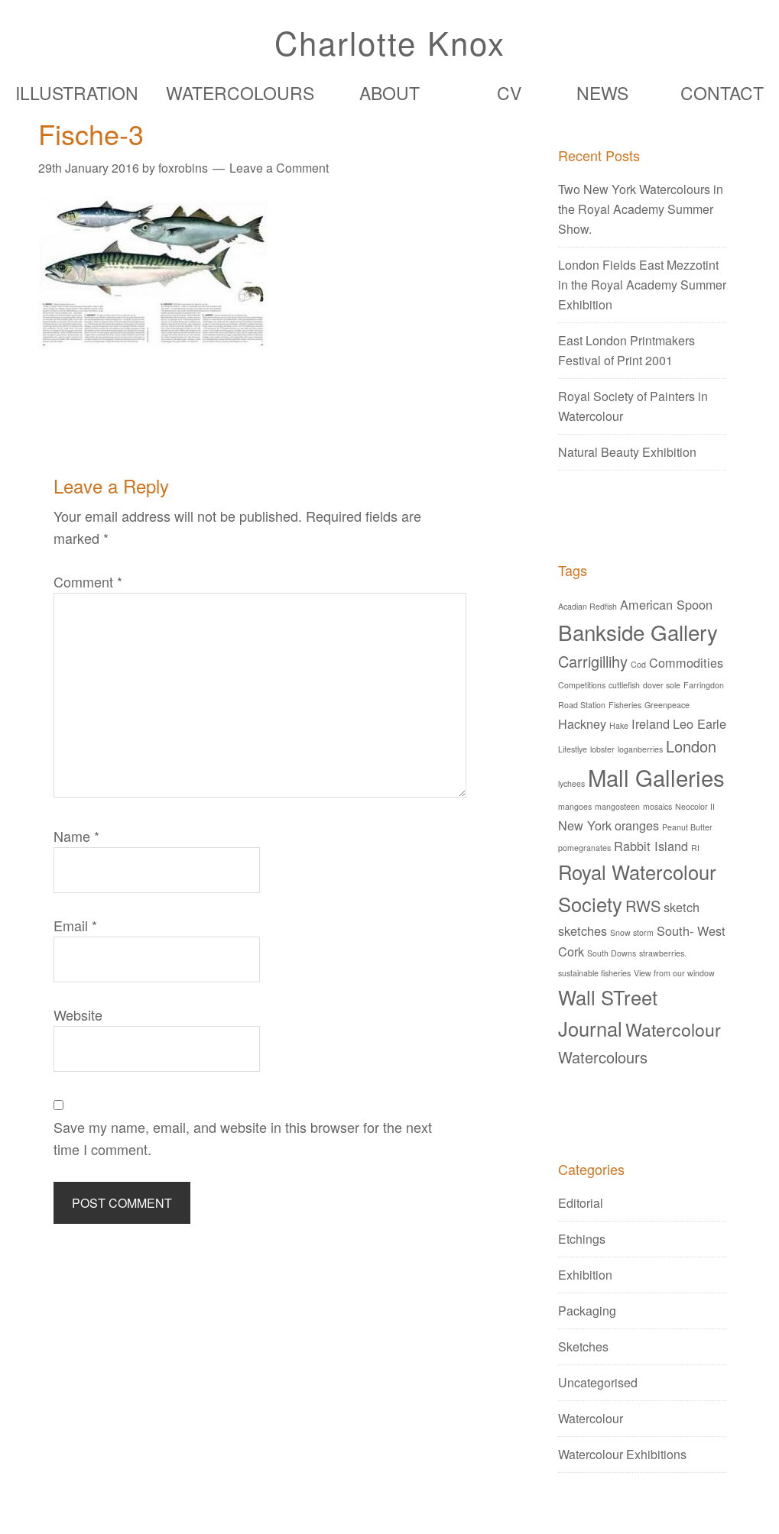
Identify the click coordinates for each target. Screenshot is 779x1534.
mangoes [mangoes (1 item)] (575, 806)
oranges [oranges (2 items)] (637, 825)
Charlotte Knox (389, 42)
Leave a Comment (279, 167)
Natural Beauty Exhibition (627, 452)
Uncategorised (598, 1382)
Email (75, 925)
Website (78, 1014)
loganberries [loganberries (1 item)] (640, 749)
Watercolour (590, 1418)
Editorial (580, 1203)
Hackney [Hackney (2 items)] (582, 723)
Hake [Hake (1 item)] (618, 725)
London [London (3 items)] (691, 746)
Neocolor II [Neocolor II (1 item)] (695, 806)
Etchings (581, 1239)
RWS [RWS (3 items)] (643, 906)
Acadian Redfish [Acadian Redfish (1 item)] (587, 606)
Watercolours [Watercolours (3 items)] (603, 1057)
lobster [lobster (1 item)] (602, 749)
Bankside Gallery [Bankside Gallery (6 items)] (638, 632)
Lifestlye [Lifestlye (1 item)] (572, 749)
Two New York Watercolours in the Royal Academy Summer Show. (640, 209)
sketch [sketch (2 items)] (681, 907)
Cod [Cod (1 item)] (638, 664)
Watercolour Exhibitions (622, 1454)
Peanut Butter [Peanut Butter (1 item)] (687, 827)
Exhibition (585, 1274)
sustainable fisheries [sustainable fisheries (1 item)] (594, 973)
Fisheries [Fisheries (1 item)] (625, 704)
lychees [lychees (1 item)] (571, 783)
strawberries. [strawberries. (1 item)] (662, 953)
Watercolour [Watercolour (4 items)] (673, 1029)
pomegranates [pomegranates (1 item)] (584, 847)
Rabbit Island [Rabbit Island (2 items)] (651, 846)
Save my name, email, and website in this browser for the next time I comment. (243, 1138)
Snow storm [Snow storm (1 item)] (632, 932)
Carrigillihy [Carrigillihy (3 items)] (593, 661)
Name (76, 836)
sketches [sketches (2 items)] (582, 930)
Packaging (587, 1310)
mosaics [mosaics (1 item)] (657, 806)
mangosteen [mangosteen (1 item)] (617, 806)
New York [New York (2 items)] (585, 825)
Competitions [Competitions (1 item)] (581, 685)
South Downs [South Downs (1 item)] (611, 953)
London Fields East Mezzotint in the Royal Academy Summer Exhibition (642, 284)
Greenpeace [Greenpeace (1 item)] (667, 704)
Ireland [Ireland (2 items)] (650, 723)
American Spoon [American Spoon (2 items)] (666, 604)
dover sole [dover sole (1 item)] (661, 685)
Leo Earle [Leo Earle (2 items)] (699, 723)
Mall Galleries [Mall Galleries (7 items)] (656, 777)
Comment (88, 581)
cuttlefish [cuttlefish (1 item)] (624, 685)
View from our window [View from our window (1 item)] (674, 973)
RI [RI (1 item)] (695, 847)
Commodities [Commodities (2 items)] (686, 662)
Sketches (583, 1346)
